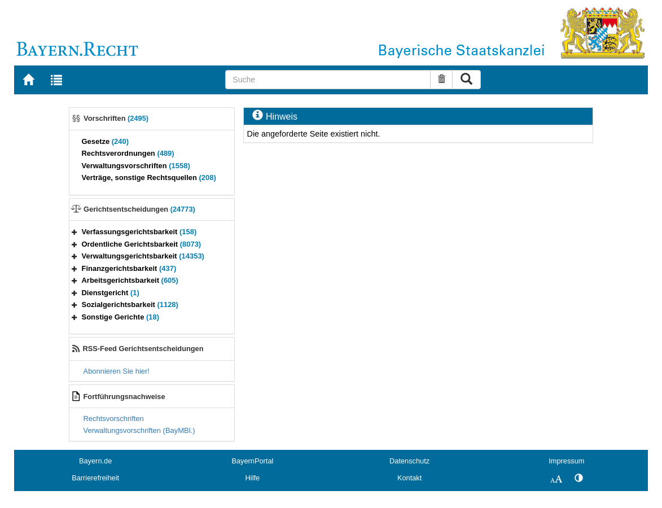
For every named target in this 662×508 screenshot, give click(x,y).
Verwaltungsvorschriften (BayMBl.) (139, 430)
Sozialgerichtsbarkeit (130, 304)
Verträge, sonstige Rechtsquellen (149, 177)
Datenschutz (409, 461)
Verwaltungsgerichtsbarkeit (143, 256)
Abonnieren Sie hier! (117, 371)
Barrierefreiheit (95, 478)
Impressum (566, 461)
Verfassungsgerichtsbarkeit (139, 231)
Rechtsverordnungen (128, 153)
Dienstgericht (110, 292)
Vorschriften (116, 118)
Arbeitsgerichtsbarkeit (130, 280)
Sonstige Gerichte (121, 317)
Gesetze (105, 141)
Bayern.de (95, 461)
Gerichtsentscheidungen (139, 209)
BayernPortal (252, 461)
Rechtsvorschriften (114, 418)
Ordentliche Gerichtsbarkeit (141, 244)
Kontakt (409, 478)
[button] (74, 231)
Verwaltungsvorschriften (136, 165)
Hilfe (252, 478)
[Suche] (328, 79)
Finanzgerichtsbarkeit (129, 268)
